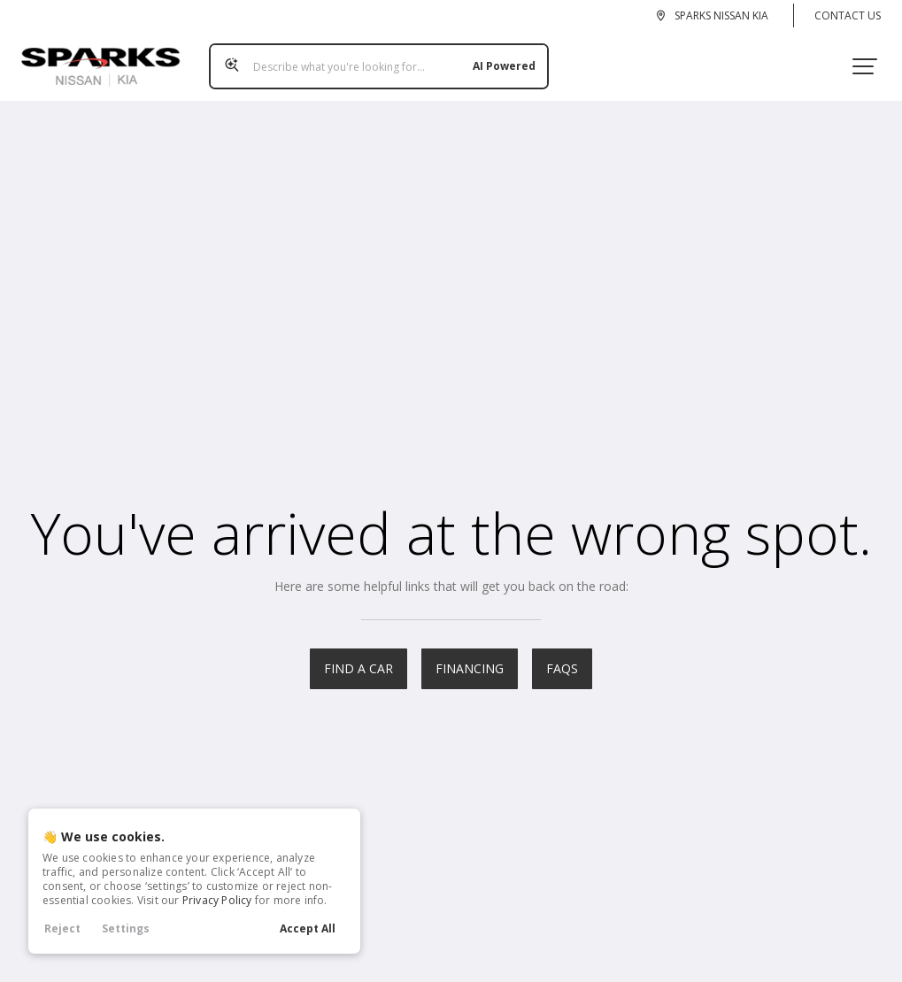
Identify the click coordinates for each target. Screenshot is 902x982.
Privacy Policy (217, 900)
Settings (126, 928)
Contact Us (847, 15)
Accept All (307, 928)
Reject (62, 928)
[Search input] (372, 59)
